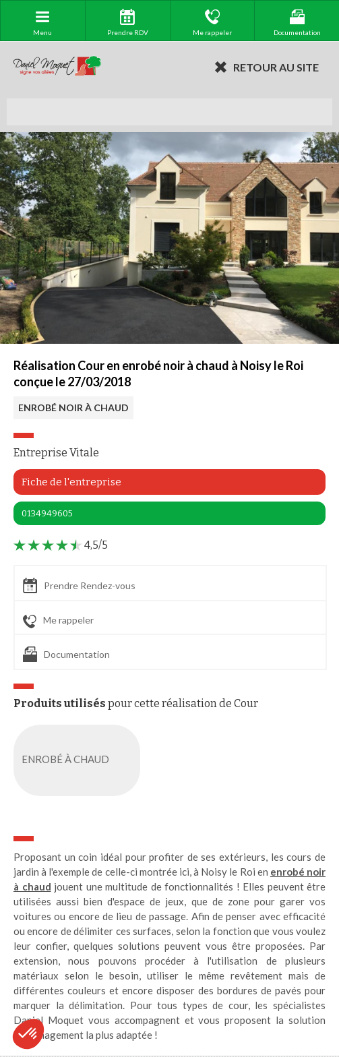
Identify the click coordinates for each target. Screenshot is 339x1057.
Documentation (66, 654)
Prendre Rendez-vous (79, 585)
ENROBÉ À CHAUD (79, 760)
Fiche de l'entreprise (71, 482)
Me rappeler (58, 621)
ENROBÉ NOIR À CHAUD (73, 407)
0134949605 (47, 513)
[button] (28, 1034)
